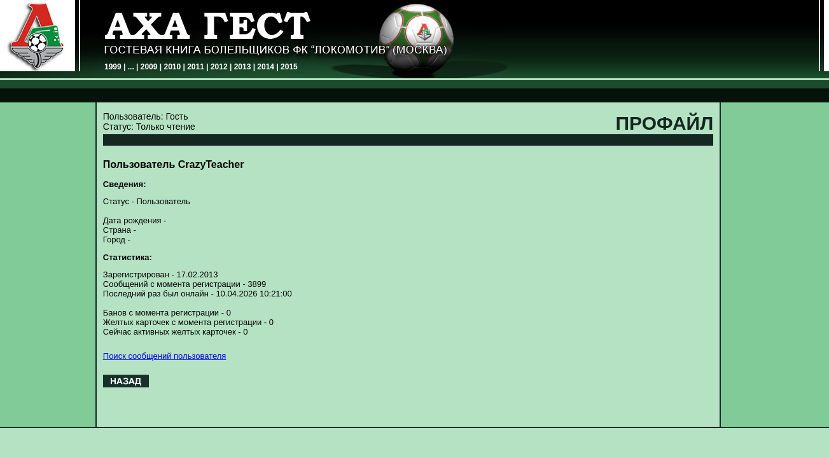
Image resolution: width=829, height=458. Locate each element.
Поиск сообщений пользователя (164, 356)
